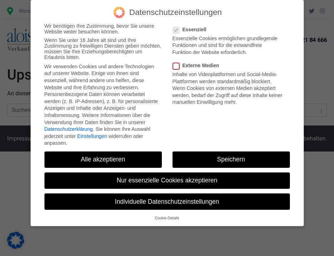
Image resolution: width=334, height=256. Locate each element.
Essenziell (192, 29)
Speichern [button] (231, 159)
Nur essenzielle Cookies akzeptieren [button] (167, 180)
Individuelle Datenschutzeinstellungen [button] (167, 201)
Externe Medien (198, 65)
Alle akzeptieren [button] (103, 159)
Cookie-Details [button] (167, 218)
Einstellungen (92, 136)
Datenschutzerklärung (68, 129)
